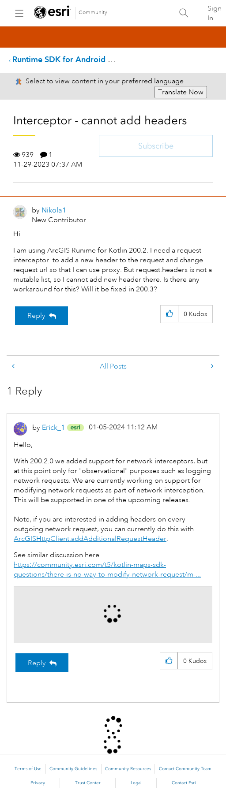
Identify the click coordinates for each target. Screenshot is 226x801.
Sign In (214, 13)
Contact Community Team (185, 768)
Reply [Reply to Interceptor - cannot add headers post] (36, 315)
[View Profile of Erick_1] (53, 427)
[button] (169, 314)
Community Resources (128, 768)
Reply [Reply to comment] (37, 663)
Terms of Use (28, 768)
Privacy (37, 783)
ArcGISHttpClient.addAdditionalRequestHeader (90, 538)
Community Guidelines (73, 768)
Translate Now (180, 92)
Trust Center (88, 783)
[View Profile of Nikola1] (53, 210)
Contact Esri (184, 783)
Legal (136, 783)
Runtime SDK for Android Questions (78, 59)
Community (93, 12)
